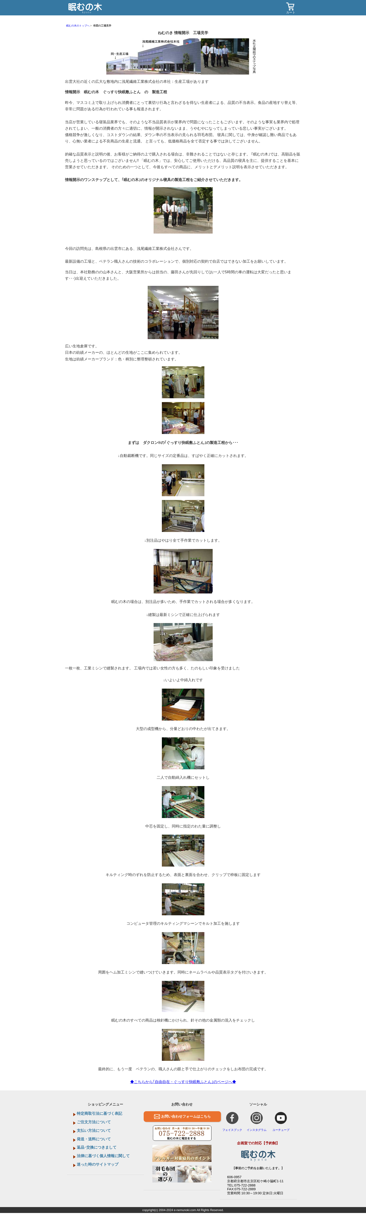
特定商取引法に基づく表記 (99, 1113)
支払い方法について (94, 1130)
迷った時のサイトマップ (97, 1164)
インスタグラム (257, 1122)
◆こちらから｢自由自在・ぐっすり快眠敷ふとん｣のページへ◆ (183, 1082)
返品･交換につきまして (96, 1147)
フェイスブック (232, 1122)
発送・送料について (94, 1139)
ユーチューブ (280, 1122)
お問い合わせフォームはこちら (186, 1116)
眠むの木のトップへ (78, 25)
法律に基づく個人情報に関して (103, 1156)
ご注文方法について (94, 1122)
